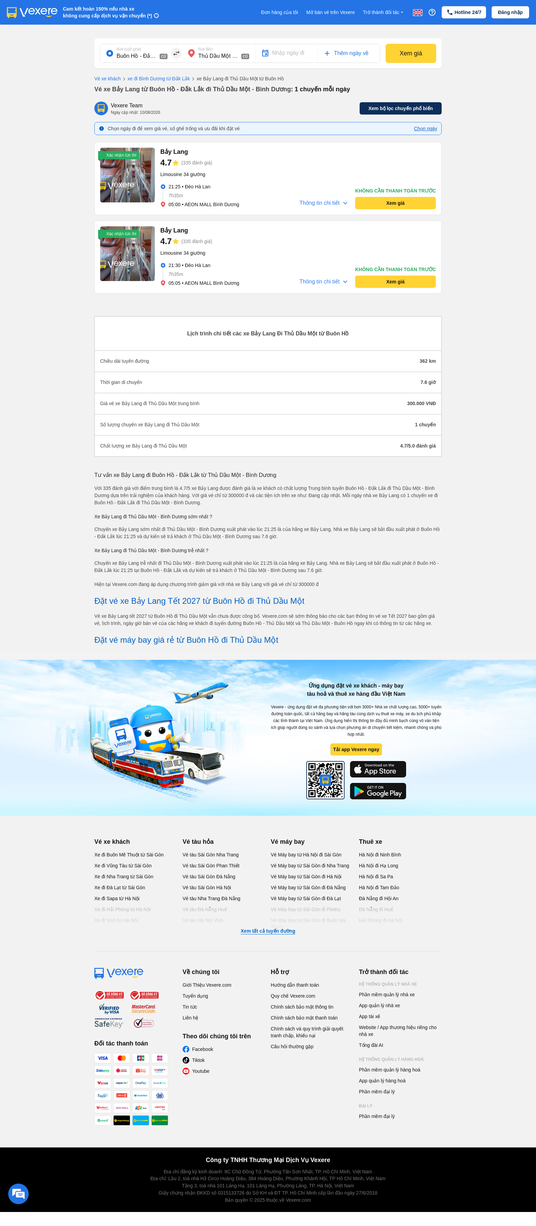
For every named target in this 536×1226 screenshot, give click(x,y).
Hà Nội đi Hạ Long (378, 865)
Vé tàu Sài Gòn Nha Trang (211, 854)
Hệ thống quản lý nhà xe (388, 984)
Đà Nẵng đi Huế (376, 909)
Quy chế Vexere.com (293, 996)
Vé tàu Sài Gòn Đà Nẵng (209, 876)
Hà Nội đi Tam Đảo (379, 887)
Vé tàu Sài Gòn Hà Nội (207, 887)
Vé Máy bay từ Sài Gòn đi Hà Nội (306, 876)
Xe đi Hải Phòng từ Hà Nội (122, 909)
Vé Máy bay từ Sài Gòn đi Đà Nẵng (308, 887)
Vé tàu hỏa (198, 841)
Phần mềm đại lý (377, 1091)
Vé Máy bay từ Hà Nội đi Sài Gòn (306, 854)
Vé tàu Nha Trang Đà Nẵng (211, 898)
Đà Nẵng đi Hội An (379, 898)
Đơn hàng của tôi (279, 12)
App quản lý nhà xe (379, 1005)
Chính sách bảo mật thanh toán (304, 1018)
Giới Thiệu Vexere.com (207, 985)
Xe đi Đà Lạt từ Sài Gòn (119, 887)
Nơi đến (205, 49)
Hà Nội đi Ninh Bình (380, 854)
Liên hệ (190, 1018)
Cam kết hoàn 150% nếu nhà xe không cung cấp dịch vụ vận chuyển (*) (107, 12)
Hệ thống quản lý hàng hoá (391, 1059)
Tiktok (198, 1060)
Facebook (202, 1049)
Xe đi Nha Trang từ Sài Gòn (123, 876)
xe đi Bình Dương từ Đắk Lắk (155, 79)
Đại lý (365, 1106)
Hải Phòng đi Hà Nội (380, 920)
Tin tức (190, 1007)
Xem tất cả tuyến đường (268, 931)
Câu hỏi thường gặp (292, 1046)
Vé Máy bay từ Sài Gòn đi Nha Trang (310, 865)
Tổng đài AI (371, 1045)
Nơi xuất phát (129, 49)
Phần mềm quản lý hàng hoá (389, 1069)
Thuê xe (370, 841)
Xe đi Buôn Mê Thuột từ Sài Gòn (129, 854)
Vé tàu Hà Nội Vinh (203, 920)
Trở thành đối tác (384, 12)
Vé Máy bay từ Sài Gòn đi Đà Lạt (306, 898)
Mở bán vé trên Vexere (330, 12)
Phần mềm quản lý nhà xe (387, 994)
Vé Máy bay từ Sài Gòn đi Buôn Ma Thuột (308, 924)
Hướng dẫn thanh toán (295, 985)
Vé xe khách (107, 78)
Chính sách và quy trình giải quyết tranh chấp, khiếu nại (307, 1032)
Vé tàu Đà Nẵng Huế (205, 909)
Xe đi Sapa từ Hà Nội (116, 898)
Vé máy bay (288, 841)
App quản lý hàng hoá (382, 1080)
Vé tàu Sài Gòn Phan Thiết (211, 865)
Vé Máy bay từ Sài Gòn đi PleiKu (305, 909)
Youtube (201, 1071)
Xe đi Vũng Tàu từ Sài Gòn (123, 865)
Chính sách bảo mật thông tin (302, 1007)
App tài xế (369, 1016)
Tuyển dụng (195, 996)
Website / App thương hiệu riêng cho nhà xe (398, 1031)
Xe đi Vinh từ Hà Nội (116, 920)
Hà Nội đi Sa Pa (376, 876)
